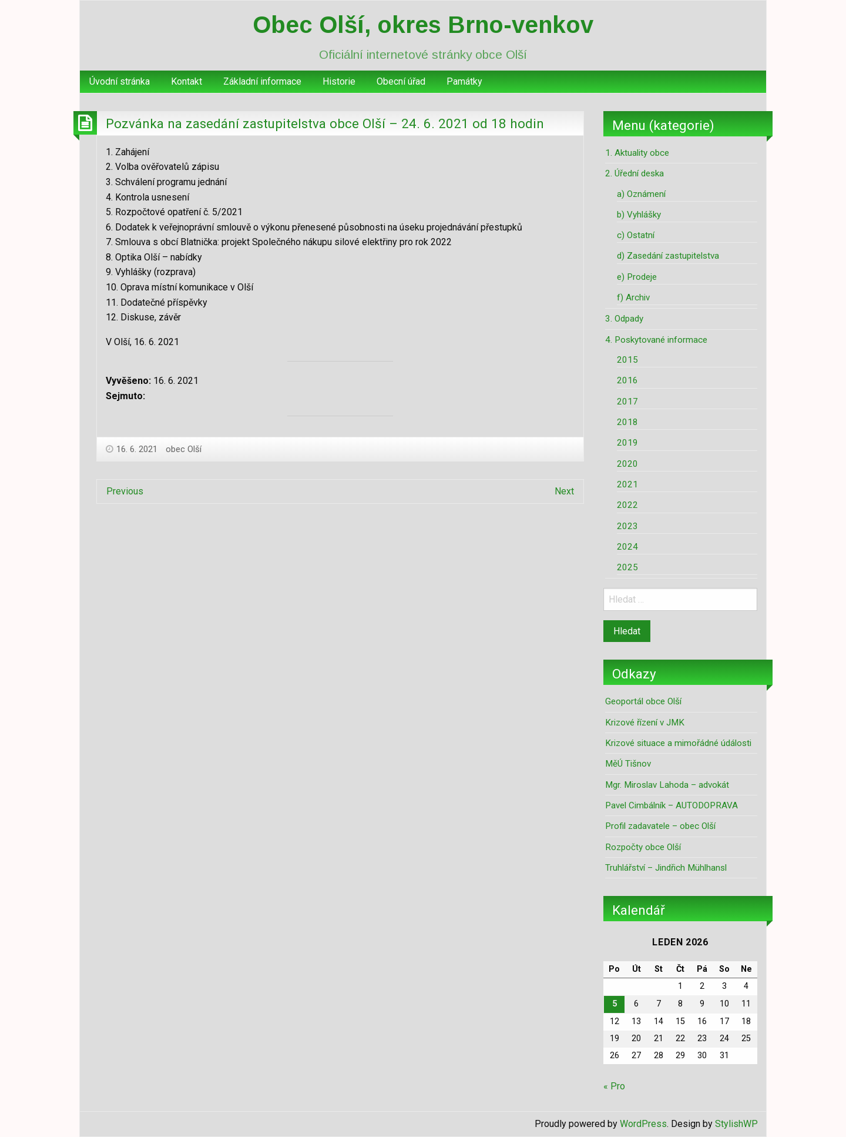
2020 (627, 464)
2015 (627, 360)
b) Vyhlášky (639, 214)
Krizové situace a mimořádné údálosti (678, 743)
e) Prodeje (637, 277)
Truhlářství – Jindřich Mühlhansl (666, 867)
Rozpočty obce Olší (643, 847)
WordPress (643, 1123)
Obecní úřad (401, 81)
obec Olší (184, 449)
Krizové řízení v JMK (644, 722)
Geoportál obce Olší (643, 701)
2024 (627, 546)
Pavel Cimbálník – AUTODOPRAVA (671, 805)
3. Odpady (624, 318)
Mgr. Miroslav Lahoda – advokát (667, 785)
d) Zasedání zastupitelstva (668, 255)
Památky (464, 81)
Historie (339, 81)
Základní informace (262, 81)
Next (564, 491)
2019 (627, 442)
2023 (627, 526)
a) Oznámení (641, 194)
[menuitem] (119, 82)
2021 (627, 484)
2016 (627, 380)
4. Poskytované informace (656, 340)
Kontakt (186, 81)
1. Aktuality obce (637, 153)
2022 (627, 505)
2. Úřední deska (634, 173)
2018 (627, 422)
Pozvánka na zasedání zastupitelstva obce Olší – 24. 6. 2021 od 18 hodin (325, 123)
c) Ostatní (635, 235)
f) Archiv (633, 297)
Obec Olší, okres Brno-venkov (423, 25)
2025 (627, 567)
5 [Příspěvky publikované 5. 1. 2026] (614, 1004)
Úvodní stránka (119, 81)
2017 (627, 401)
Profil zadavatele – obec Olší (660, 826)
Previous (124, 491)
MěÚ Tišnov (628, 763)
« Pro (614, 1086)
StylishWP (736, 1123)
